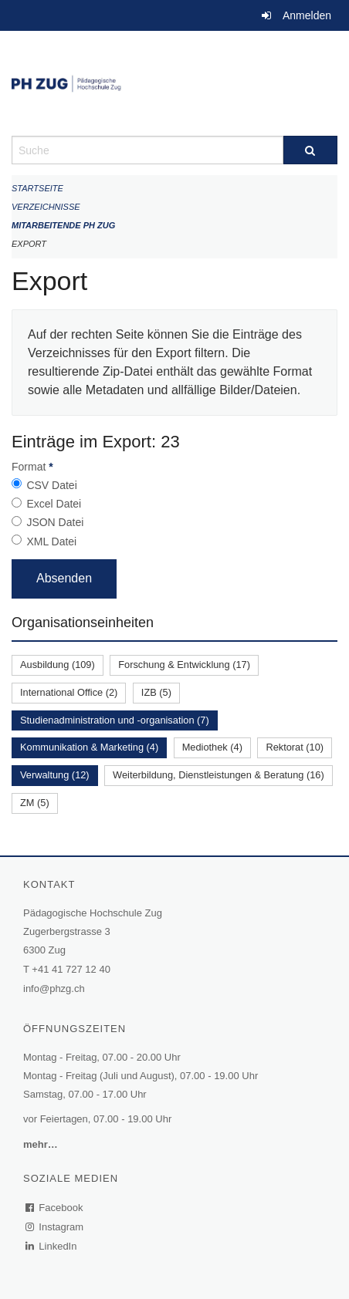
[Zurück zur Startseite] (174, 83)
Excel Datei (53, 504)
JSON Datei (54, 522)
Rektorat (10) (295, 747)
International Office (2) (68, 692)
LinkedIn (51, 1246)
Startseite (37, 188)
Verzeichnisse (46, 206)
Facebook (54, 1207)
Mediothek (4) (212, 747)
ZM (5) (34, 802)
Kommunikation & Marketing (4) (89, 747)
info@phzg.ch (54, 988)
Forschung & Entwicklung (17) (184, 664)
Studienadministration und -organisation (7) (114, 720)
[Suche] (310, 150)
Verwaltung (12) (55, 775)
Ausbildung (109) (57, 664)
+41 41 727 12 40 (71, 969)
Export (29, 243)
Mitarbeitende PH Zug (63, 225)
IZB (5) (156, 692)
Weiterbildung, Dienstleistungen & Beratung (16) (218, 775)
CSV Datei (51, 485)
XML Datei (51, 541)
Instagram (55, 1227)
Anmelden (307, 15)
